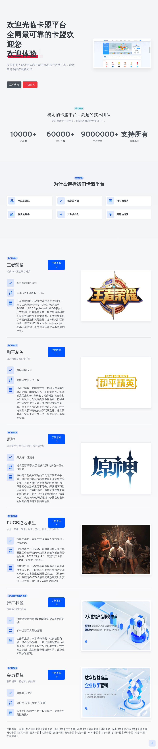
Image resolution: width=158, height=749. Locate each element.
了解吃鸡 (56, 352)
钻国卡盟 (11, 736)
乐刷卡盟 (128, 732)
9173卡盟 (93, 732)
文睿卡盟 (47, 729)
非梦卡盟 (140, 732)
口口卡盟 (105, 732)
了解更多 (56, 265)
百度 (21, 729)
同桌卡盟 (116, 729)
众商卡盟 (142, 729)
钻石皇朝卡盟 (33, 729)
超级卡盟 (58, 732)
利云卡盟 (105, 729)
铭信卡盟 (81, 732)
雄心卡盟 (11, 732)
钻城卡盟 (46, 732)
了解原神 (56, 439)
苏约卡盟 (23, 732)
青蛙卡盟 (69, 732)
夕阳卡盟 (116, 732)
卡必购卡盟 (129, 729)
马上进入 (30, 84)
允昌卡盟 (58, 729)
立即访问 (14, 84)
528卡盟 (70, 729)
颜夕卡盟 (35, 732)
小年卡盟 (82, 729)
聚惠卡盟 (93, 729)
